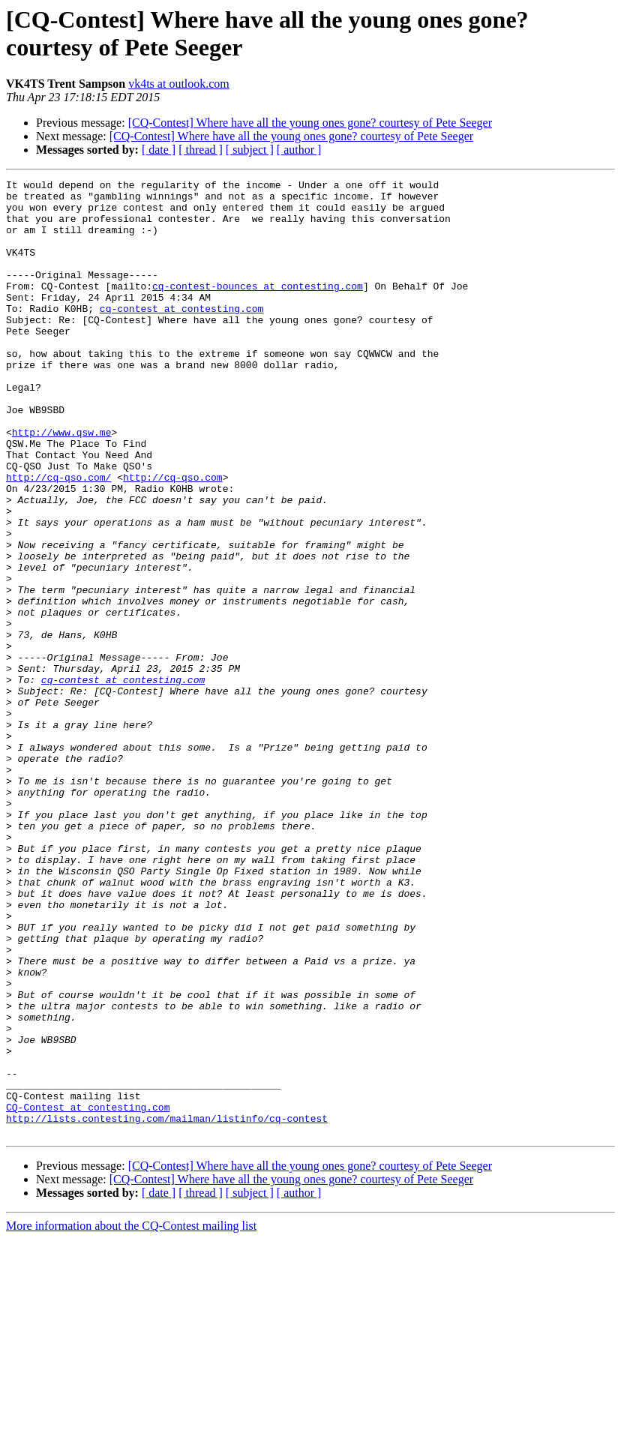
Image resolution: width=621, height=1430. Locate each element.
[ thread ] (200, 149)
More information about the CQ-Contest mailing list (131, 1417)
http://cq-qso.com (173, 537)
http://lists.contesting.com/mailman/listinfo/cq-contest (167, 1307)
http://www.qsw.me (62, 483)
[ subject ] (250, 149)
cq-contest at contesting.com (181, 335)
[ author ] (299, 149)
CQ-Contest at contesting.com (88, 1293)
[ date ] (159, 149)
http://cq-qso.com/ (58, 537)
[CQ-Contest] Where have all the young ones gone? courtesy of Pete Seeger (310, 122)
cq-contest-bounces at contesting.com (257, 308)
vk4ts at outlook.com (179, 83)
